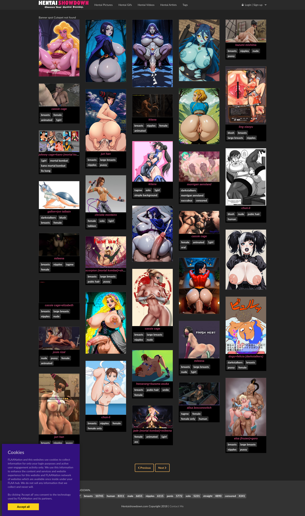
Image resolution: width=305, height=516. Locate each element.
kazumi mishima (245, 44)
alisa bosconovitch (199, 407)
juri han (106, 153)
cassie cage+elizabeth (59, 305)
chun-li (245, 208)
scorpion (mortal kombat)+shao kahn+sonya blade (118, 270)
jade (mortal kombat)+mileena (152, 430)
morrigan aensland (199, 184)
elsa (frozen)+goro (246, 438)
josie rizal (59, 352)
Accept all (23, 506)
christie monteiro (106, 214)
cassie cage (59, 108)
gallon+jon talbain (59, 211)
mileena (59, 258)
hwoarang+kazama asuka (152, 383)
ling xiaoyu (246, 126)
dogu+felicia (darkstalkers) (246, 356)
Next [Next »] (162, 467)
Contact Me (177, 506)
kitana (152, 119)
